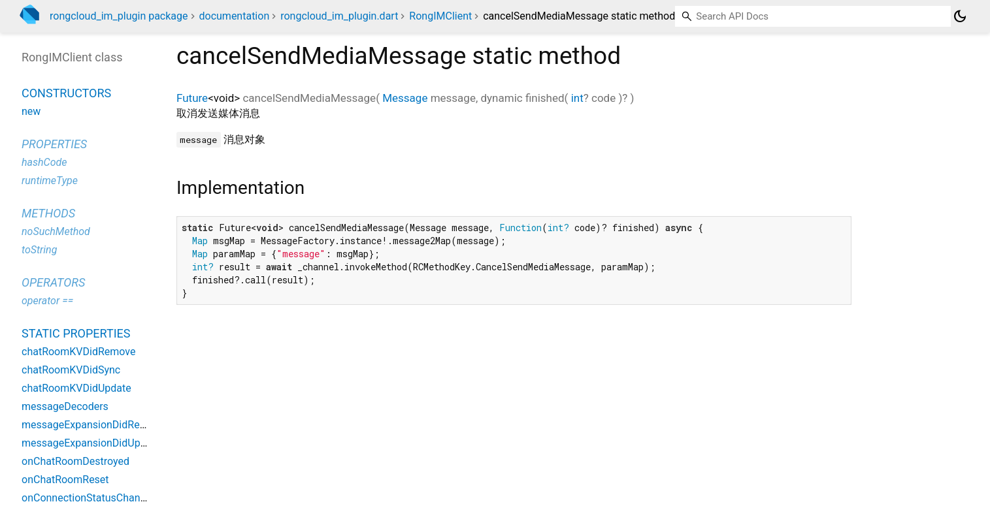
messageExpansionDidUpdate (91, 443)
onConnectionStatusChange (87, 498)
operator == (47, 300)
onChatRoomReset (65, 479)
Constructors (66, 93)
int (577, 97)
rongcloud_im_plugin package (119, 16)
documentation (234, 16)
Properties (54, 144)
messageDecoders (65, 406)
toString (39, 250)
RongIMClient (440, 16)
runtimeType (50, 180)
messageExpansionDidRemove (93, 425)
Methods (48, 213)
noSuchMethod (56, 231)
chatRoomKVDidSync (71, 370)
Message (404, 97)
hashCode (44, 162)
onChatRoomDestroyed (75, 461)
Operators (53, 282)
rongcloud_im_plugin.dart (339, 16)
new (31, 111)
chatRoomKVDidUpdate (76, 388)
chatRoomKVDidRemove (78, 351)
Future (192, 97)
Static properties (76, 333)
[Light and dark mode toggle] (959, 16)
